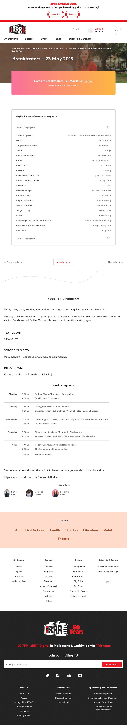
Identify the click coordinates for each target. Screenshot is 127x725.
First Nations (35, 530)
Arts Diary (78, 586)
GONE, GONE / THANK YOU (28, 175)
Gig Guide (78, 581)
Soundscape (48, 591)
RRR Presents (78, 576)
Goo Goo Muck (22, 195)
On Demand (18, 560)
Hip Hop (71, 530)
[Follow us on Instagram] (80, 676)
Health (55, 530)
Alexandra (21, 185)
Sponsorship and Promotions (103, 688)
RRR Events (78, 571)
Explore (49, 560)
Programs (48, 571)
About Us (24, 688)
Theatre (63, 538)
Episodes (19, 576)
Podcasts (48, 576)
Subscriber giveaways (108, 571)
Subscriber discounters (108, 566)
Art (17, 530)
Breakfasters (32, 48)
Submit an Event (78, 596)
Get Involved (63, 688)
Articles (48, 596)
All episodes (63, 262)
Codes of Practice (24, 706)
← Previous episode (13, 262)
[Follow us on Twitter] (47, 676)
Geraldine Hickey (101, 48)
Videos (49, 601)
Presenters (49, 581)
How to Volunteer (63, 693)
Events (78, 560)
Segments (19, 571)
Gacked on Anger (24, 190)
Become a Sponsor (103, 693)
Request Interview (63, 697)
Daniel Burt (17, 51)
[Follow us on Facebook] (57, 676)
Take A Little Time (24, 205)
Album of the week (48, 586)
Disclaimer (24, 711)
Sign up (111, 664)
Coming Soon (78, 566)
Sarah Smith (86, 48)
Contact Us (24, 693)
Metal (107, 530)
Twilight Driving (23, 210)
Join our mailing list (63, 655)
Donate (72, 14)
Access (24, 697)
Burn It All (20, 165)
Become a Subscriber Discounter (103, 697)
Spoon (19, 160)
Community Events (78, 591)
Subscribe (55, 14)
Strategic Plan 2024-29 (23, 702)
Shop (108, 582)
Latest (19, 566)
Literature (90, 530)
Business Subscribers (103, 702)
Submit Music (63, 702)
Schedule (48, 566)
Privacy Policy (23, 715)
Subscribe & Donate (108, 560)
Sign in (76, 29)
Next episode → (115, 262)
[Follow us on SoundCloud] (68, 675)
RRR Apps (103, 645)
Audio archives (19, 581)
